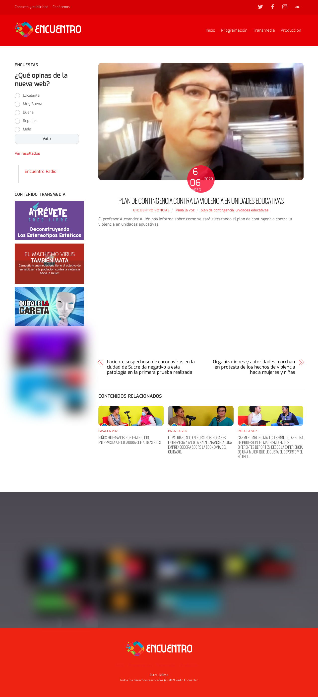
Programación (234, 30)
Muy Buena (32, 104)
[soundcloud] (297, 6)
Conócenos (61, 6)
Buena (28, 112)
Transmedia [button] (166, 665)
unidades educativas (252, 210)
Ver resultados (27, 153)
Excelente (31, 95)
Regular (29, 121)
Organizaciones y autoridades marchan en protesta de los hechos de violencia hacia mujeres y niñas (254, 367)
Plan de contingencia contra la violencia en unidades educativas (200, 200)
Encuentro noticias (151, 210)
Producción (291, 30)
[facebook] (273, 6)
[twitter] (260, 6)
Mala (27, 129)
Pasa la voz (185, 210)
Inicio (210, 30)
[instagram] (285, 6)
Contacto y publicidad (31, 6)
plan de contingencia (217, 210)
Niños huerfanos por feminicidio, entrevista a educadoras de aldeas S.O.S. (130, 440)
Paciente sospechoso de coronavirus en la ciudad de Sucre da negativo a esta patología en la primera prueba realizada (151, 367)
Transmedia (264, 30)
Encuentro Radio (41, 171)
